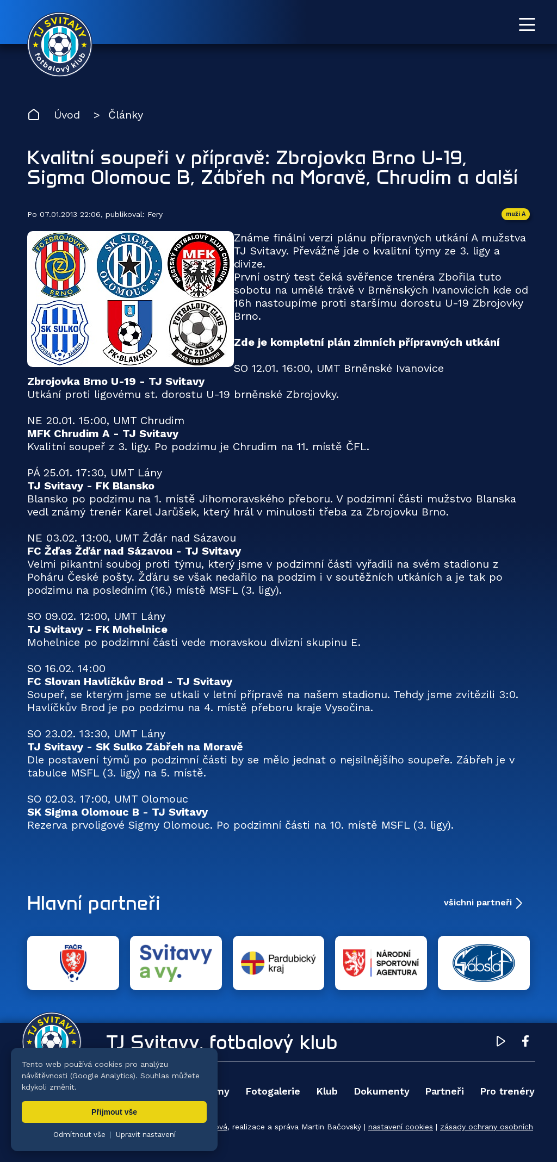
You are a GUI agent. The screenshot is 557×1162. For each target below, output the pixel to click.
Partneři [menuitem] (444, 1091)
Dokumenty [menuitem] (382, 1091)
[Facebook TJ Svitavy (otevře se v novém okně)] (525, 1042)
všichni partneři (478, 902)
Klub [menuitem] (327, 1091)
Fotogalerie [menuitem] (272, 1091)
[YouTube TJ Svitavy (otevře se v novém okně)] (501, 1042)
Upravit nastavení (146, 1134)
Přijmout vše (114, 1112)
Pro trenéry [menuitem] (507, 1091)
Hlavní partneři (93, 903)
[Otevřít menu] (527, 24)
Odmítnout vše (79, 1134)
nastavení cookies (400, 1126)
